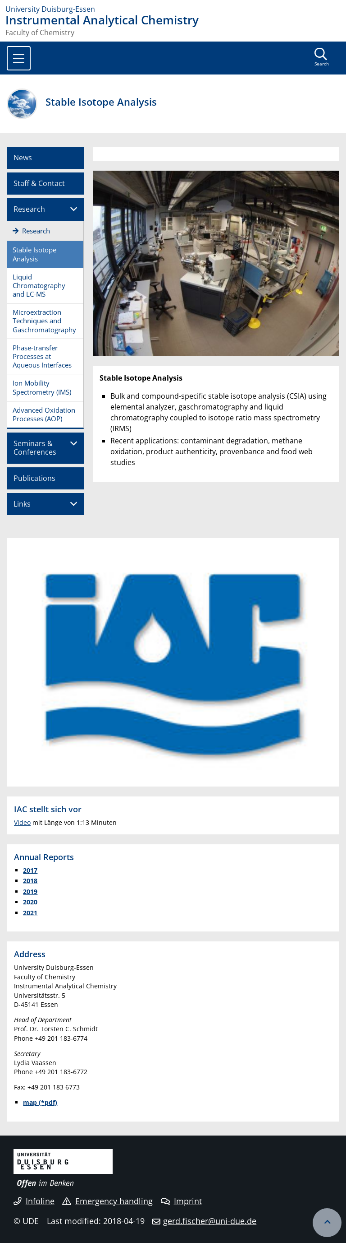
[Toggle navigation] (19, 58)
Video (22, 822)
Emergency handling (107, 1201)
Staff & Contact (39, 183)
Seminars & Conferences (35, 447)
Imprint (181, 1201)
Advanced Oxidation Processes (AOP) (44, 414)
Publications (34, 478)
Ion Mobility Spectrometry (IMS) (42, 387)
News (23, 158)
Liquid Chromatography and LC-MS (39, 285)
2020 (30, 902)
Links (22, 504)
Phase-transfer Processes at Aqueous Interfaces (42, 356)
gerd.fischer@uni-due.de (209, 1220)
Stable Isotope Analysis (34, 254)
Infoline (34, 1201)
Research (29, 209)
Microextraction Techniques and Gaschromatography (44, 320)
